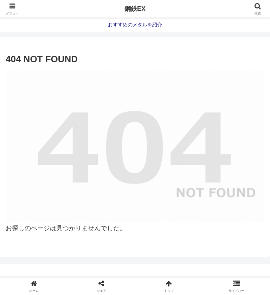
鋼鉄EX (135, 8)
